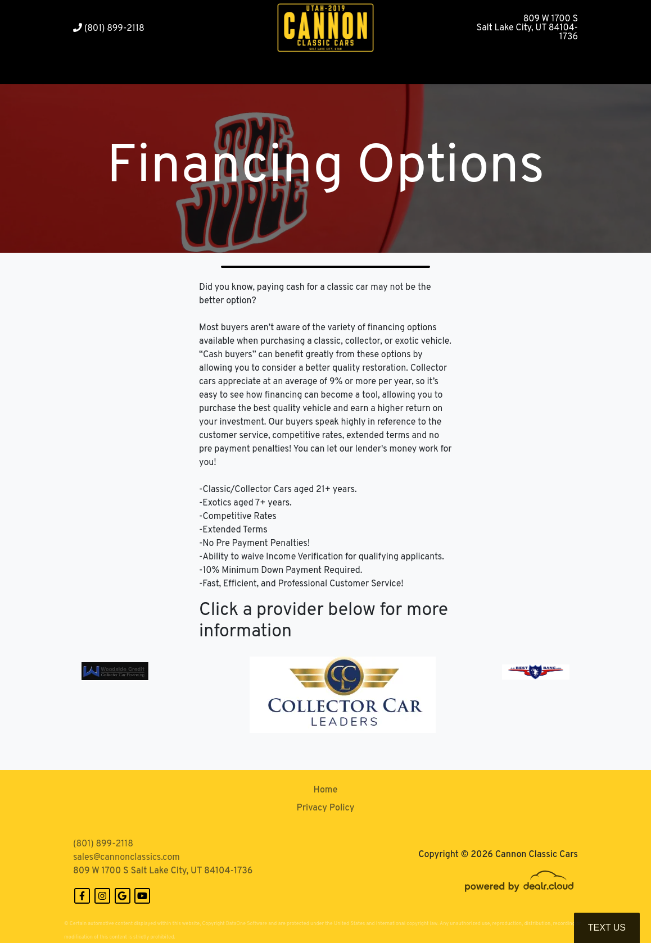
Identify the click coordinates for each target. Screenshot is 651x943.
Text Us (607, 927)
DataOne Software (246, 924)
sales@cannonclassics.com (126, 857)
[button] (155, 70)
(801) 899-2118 (108, 28)
